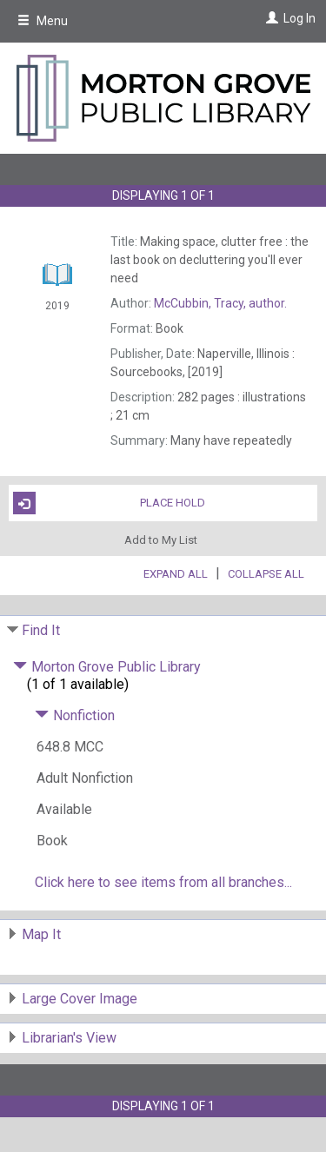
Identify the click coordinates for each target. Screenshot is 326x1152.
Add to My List (160, 539)
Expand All (175, 573)
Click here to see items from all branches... (163, 882)
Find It (41, 630)
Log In (299, 18)
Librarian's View (69, 1038)
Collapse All (266, 573)
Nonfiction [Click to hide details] (75, 715)
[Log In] (270, 18)
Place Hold (109, 503)
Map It (41, 934)
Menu (42, 21)
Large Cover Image (79, 998)
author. (220, 303)
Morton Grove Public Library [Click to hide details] (107, 667)
